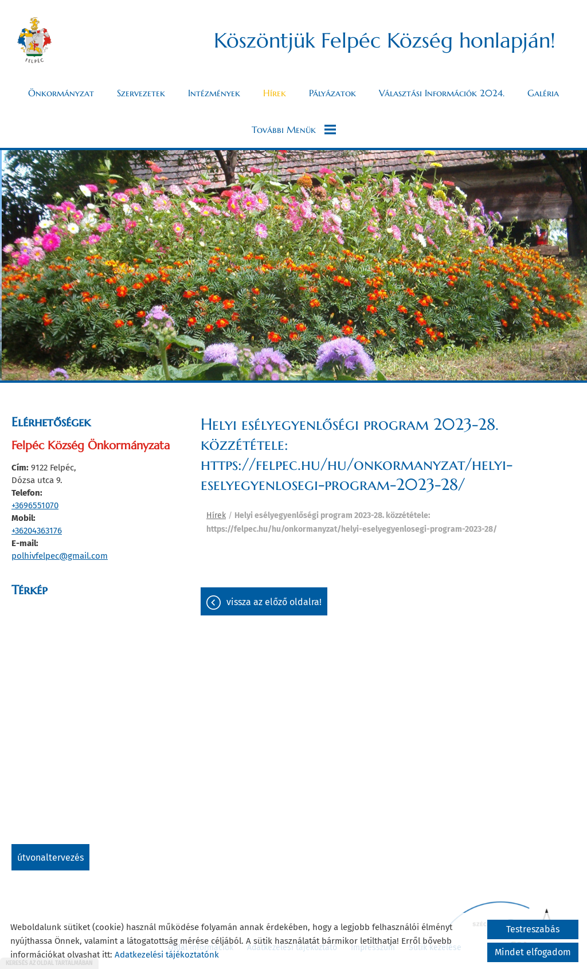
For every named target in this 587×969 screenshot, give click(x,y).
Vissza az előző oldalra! (274, 602)
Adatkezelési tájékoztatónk (167, 955)
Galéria (543, 93)
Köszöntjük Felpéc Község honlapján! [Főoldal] (384, 40)
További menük (294, 129)
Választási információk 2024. (441, 93)
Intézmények (214, 93)
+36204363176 (36, 530)
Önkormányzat (61, 93)
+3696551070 (34, 505)
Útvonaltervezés (50, 857)
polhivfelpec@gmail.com (59, 556)
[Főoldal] (34, 40)
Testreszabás (532, 929)
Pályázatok (332, 93)
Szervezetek (141, 93)
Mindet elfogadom (533, 952)
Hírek (274, 93)
